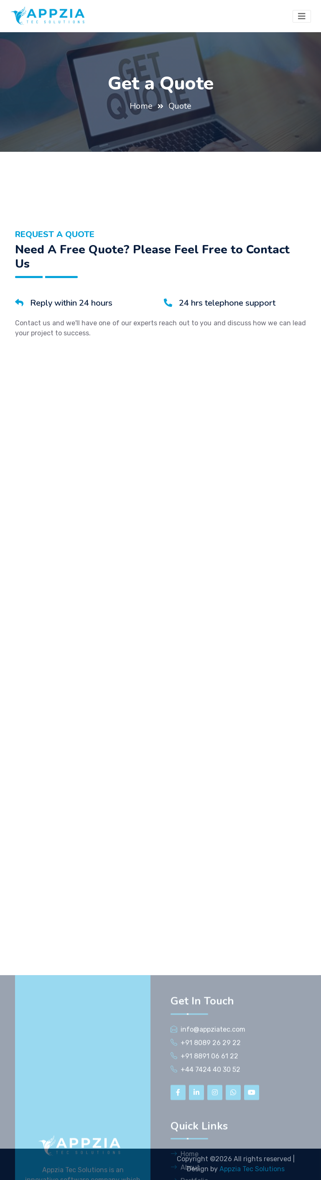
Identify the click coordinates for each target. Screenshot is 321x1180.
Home (141, 106)
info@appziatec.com (213, 1173)
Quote (179, 106)
